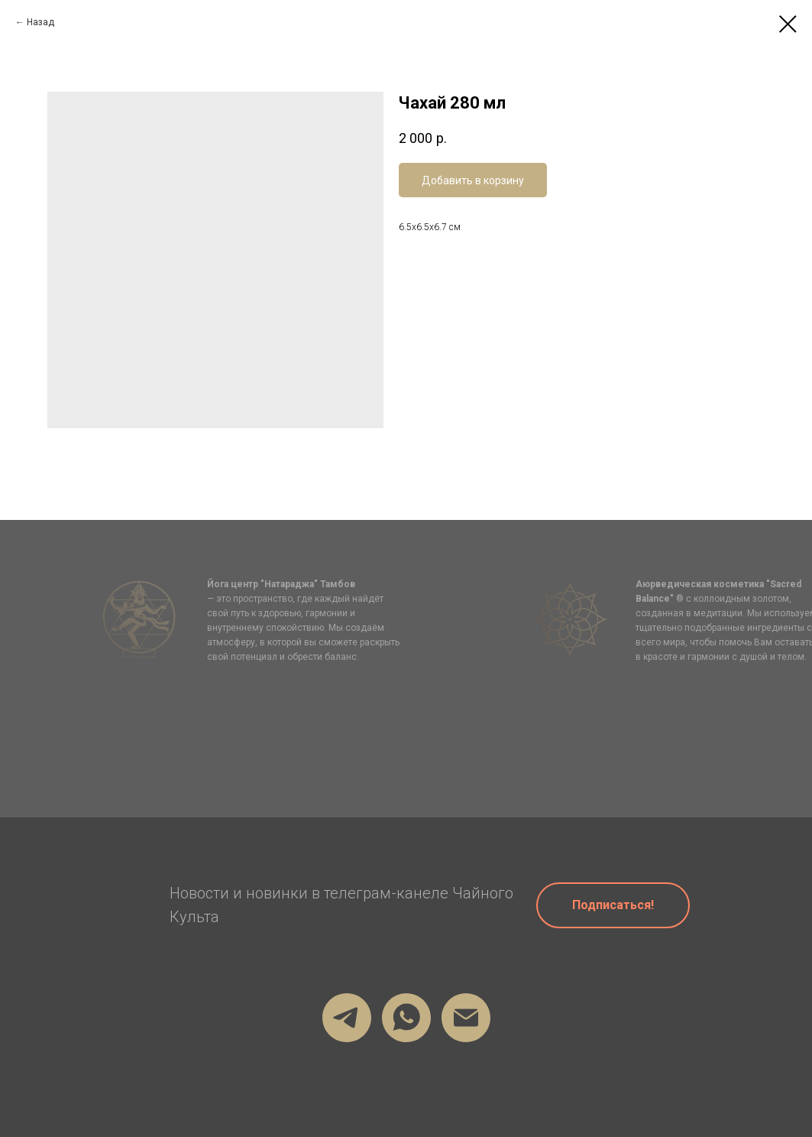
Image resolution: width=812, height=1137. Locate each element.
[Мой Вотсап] (406, 1017)
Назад (40, 22)
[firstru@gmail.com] (466, 1017)
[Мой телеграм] (346, 1017)
